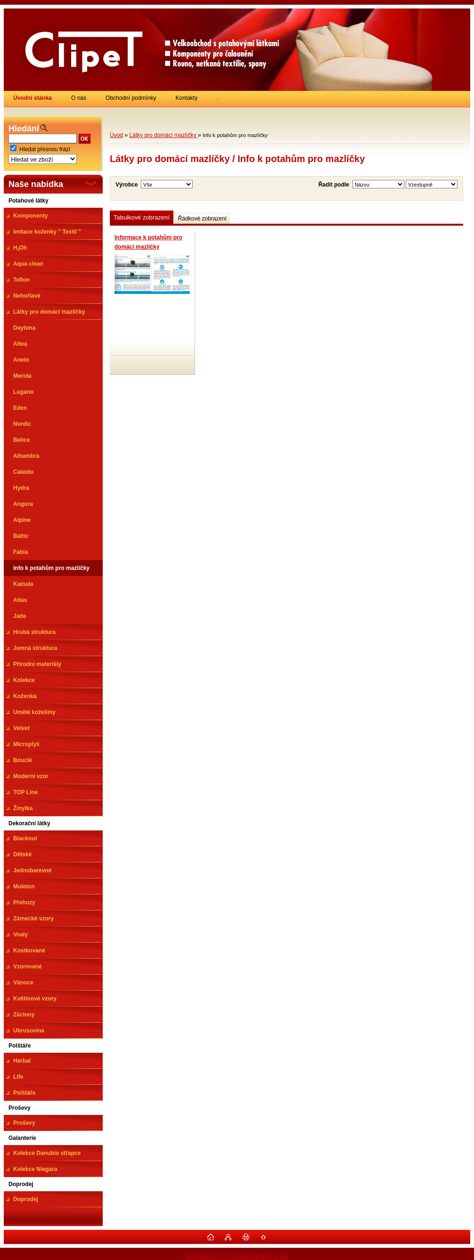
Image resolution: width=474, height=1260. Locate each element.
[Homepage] (33, 98)
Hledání (23, 128)
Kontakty (186, 98)
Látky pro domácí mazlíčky (163, 135)
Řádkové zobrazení (202, 218)
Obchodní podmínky (131, 98)
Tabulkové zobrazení (142, 217)
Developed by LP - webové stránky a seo (237, 1256)
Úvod (116, 135)
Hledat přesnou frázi (44, 149)
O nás (78, 98)
